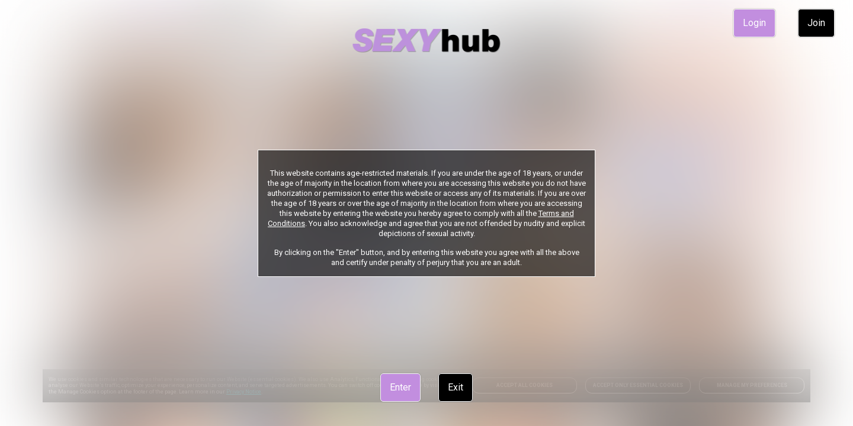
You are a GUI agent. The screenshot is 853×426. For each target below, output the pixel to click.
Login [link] (754, 22)
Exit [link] (455, 387)
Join (816, 22)
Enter (400, 387)
